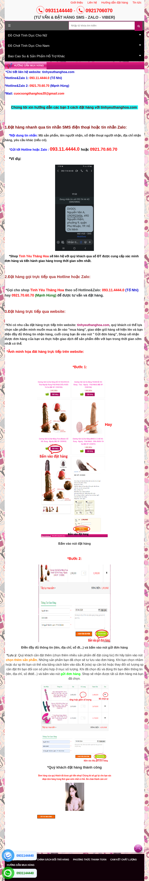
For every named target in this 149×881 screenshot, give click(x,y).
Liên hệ (92, 2)
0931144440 (54, 10)
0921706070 (95, 10)
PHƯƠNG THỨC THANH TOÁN (89, 859)
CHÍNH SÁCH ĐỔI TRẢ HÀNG (53, 859)
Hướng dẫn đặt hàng (114, 2)
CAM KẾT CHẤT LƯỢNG (123, 859)
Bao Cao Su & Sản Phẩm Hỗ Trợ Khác (74, 56)
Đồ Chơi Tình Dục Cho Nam (74, 45)
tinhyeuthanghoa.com (93, 325)
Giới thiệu (77, 2)
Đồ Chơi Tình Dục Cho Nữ (74, 35)
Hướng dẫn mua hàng (29, 65)
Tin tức (137, 2)
